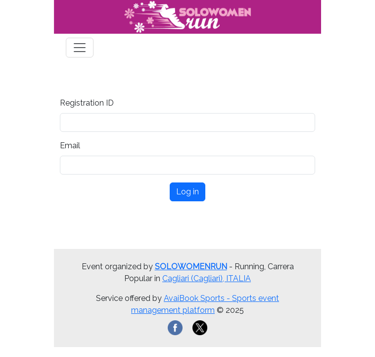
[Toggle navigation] (80, 48)
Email (70, 145)
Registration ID (87, 103)
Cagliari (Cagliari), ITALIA (206, 278)
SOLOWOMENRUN (191, 266)
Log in (187, 191)
